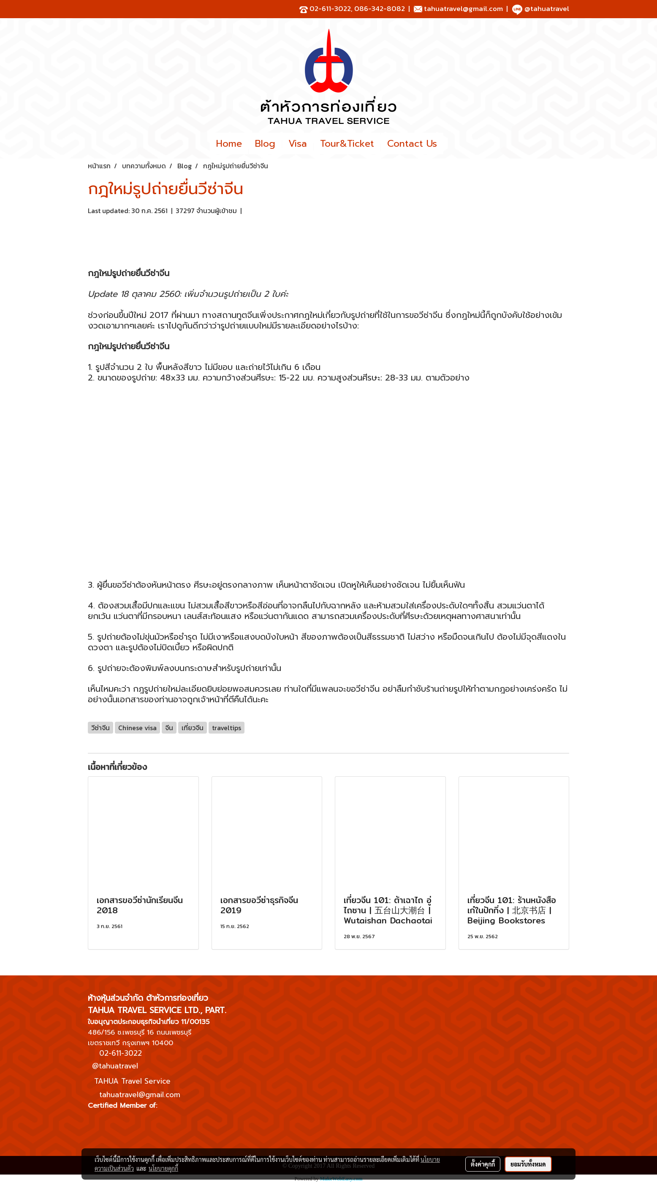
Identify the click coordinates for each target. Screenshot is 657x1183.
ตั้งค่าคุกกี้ (483, 1164)
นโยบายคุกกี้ (163, 1168)
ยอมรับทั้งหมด (528, 1164)
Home (229, 144)
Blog (265, 144)
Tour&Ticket (347, 144)
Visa (297, 144)
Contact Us (412, 144)
